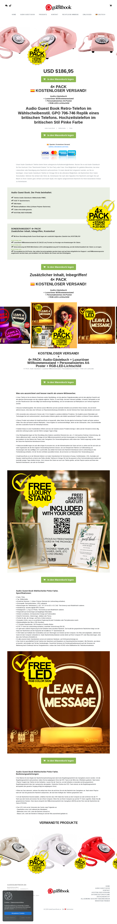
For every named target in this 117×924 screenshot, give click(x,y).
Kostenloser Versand (101, 904)
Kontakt (54, 14)
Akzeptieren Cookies (18, 913)
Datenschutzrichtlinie (100, 906)
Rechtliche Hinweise (70, 14)
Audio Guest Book (27, 14)
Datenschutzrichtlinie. (21, 908)
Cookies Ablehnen (10, 917)
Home (14, 14)
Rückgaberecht (103, 908)
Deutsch (100, 14)
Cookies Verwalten (26, 917)
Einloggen (87, 14)
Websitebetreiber (102, 912)
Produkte (43, 14)
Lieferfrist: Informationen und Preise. (59, 150)
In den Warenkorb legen (58, 83)
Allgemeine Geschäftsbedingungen (95, 910)
